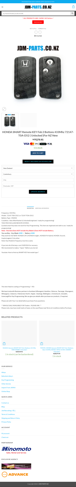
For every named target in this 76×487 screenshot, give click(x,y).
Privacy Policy (6, 422)
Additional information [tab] (43, 208)
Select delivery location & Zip (38, 161)
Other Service (6, 384)
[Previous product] (39, 32)
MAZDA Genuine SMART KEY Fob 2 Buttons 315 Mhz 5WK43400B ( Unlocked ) (19, 349)
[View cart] (73, 7)
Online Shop (5, 392)
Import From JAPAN (8, 388)
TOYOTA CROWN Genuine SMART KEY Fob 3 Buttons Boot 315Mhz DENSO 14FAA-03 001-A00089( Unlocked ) (56, 350)
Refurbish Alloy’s (7, 376)
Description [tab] (28, 208)
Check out (4, 438)
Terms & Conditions (8, 415)
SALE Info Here (38, 22)
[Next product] (36, 32)
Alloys (3, 373)
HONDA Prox (42, 28)
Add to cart (38, 153)
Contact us (5, 403)
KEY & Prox (33, 28)
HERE (21, 233)
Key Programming (7, 380)
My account (5, 434)
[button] (2, 7)
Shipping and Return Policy (10, 418)
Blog (3, 407)
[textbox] (38, 294)
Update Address (38, 192)
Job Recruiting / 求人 (8, 411)
